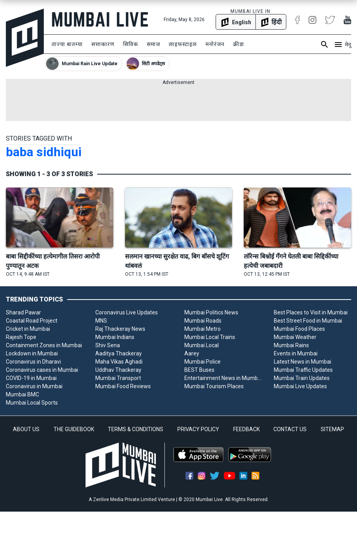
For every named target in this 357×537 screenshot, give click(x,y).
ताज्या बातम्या (67, 44)
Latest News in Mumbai (302, 362)
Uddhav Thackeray (118, 370)
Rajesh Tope (21, 337)
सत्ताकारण (102, 44)
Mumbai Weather (295, 337)
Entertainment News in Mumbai (223, 378)
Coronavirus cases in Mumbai (42, 370)
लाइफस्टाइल (183, 44)
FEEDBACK (246, 429)
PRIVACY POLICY (198, 429)
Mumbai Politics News (211, 312)
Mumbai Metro (202, 329)
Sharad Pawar (23, 312)
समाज (153, 44)
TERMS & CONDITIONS (135, 429)
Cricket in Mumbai (28, 329)
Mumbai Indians (114, 337)
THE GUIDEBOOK (74, 429)
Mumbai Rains (291, 345)
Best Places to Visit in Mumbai (311, 312)
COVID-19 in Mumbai (31, 378)
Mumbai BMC (22, 394)
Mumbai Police (202, 362)
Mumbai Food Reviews (123, 386)
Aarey (191, 353)
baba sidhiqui (44, 152)
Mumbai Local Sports (32, 403)
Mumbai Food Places (299, 329)
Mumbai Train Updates (302, 378)
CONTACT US (290, 429)
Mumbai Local (201, 345)
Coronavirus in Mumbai (34, 386)
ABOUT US (26, 429)
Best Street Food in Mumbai (308, 321)
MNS (101, 321)
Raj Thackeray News (120, 329)
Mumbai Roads (202, 321)
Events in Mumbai (296, 353)
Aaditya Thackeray (118, 353)
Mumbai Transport (118, 378)
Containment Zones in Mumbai (44, 345)
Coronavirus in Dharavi (33, 362)
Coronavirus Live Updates (126, 312)
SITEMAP (332, 429)
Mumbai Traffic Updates (303, 370)
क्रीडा (238, 44)
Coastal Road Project (31, 321)
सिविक (130, 44)
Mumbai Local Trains (209, 337)
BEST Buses (199, 370)
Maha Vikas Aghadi (119, 362)
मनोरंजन (215, 44)
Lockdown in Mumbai (32, 353)
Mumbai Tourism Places (214, 386)
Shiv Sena (107, 345)
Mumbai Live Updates (300, 386)
